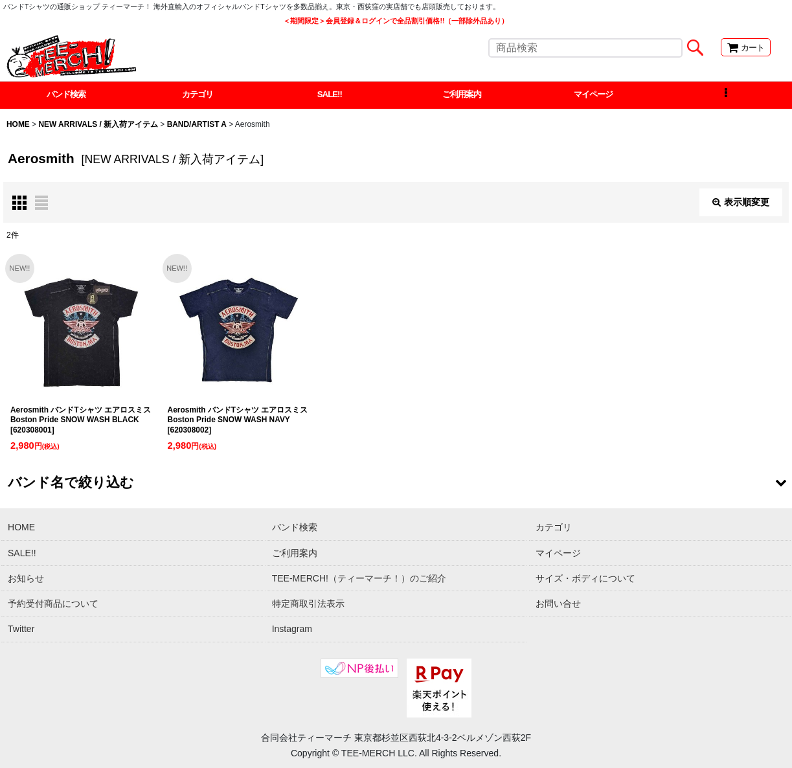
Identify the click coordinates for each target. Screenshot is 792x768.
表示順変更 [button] (740, 203)
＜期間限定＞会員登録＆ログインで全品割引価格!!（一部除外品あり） (395, 21)
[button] (726, 96)
